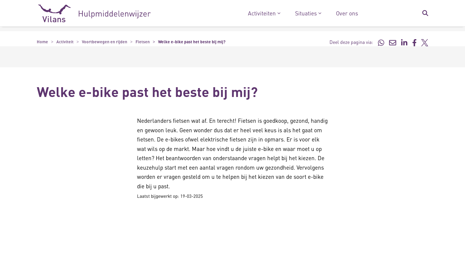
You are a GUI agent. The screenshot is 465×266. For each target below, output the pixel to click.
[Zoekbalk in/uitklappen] (425, 13)
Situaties (306, 13)
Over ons (347, 13)
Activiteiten (262, 13)
